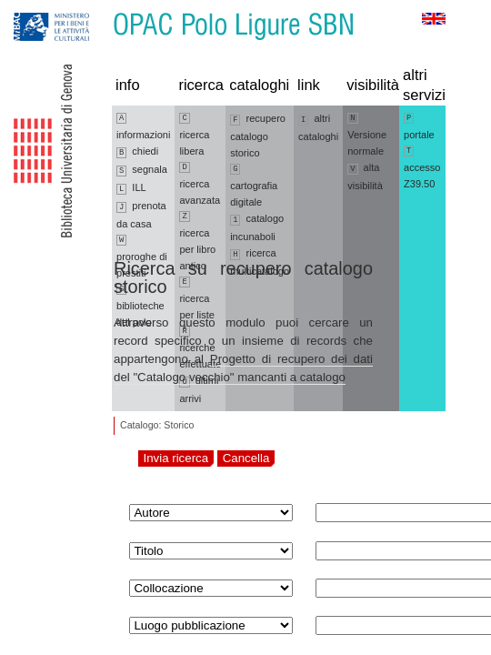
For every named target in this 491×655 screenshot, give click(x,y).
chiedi (137, 152)
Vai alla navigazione (35, 9)
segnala (141, 170)
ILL (131, 188)
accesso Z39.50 (422, 167)
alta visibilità (365, 176)
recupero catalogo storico (258, 135)
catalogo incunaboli (257, 227)
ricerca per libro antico (197, 241)
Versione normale (366, 134)
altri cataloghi (318, 127)
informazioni (143, 126)
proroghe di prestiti (141, 256)
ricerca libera (194, 134)
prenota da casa (141, 214)
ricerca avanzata (199, 184)
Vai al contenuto (102, 9)
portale (419, 126)
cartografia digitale (253, 185)
